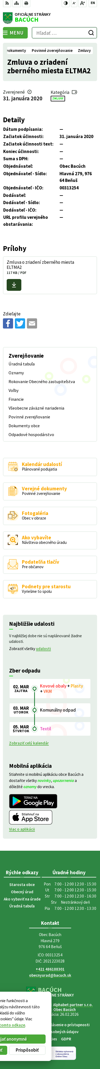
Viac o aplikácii (22, 829)
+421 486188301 (50, 969)
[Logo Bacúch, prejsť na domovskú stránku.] (50, 18)
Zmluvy (57, 98)
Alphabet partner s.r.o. (73, 1004)
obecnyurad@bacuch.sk (50, 975)
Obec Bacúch (64, 1009)
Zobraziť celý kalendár (29, 743)
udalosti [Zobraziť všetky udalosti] (43, 648)
